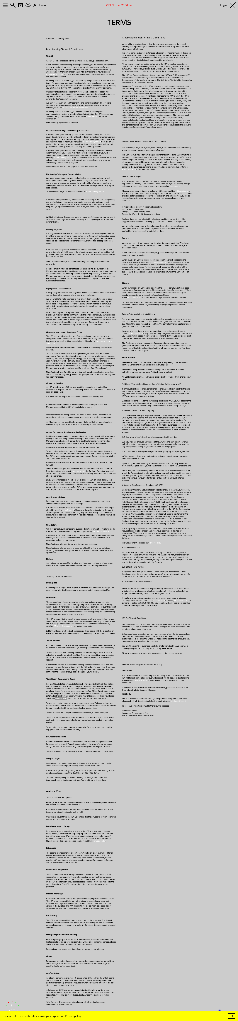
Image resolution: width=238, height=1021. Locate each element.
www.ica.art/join (79, 471)
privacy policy (99, 841)
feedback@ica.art (178, 701)
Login (223, 5)
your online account (54, 74)
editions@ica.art (129, 169)
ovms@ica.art (141, 680)
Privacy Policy (92, 116)
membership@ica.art (92, 142)
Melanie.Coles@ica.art (63, 626)
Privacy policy (73, 1016)
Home (42, 5)
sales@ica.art (68, 510)
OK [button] (231, 1016)
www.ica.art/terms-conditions (75, 108)
